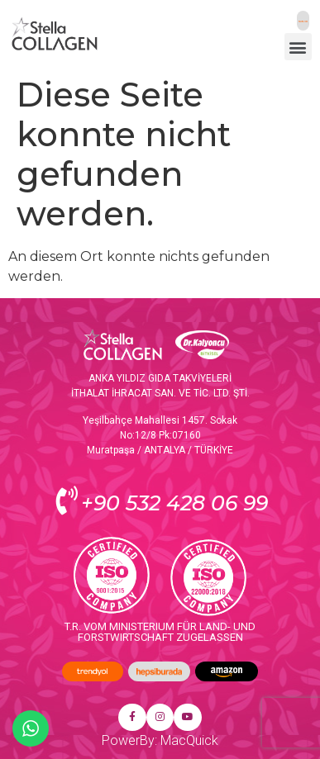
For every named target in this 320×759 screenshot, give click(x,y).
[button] (298, 46)
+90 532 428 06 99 (174, 503)
